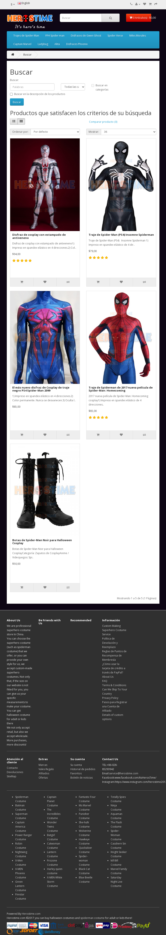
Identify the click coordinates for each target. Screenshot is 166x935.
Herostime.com (31, 913)
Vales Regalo (46, 769)
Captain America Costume (20, 827)
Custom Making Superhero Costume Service (114, 630)
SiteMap (11, 776)
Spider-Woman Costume (116, 835)
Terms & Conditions (114, 685)
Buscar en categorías (99, 87)
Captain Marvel (22, 44)
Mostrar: (94, 132)
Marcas (43, 765)
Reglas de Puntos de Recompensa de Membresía (114, 655)
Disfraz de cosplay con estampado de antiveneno (39, 236)
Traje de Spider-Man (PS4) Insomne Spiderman (121, 235)
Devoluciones (15, 772)
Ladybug (43, 44)
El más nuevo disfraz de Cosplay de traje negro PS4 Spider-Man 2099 (40, 389)
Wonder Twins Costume (52, 827)
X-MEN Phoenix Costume (20, 873)
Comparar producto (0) (103, 122)
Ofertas (43, 777)
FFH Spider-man (54, 35)
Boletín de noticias (81, 777)
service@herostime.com (123, 773)
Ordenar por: (20, 132)
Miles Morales (137, 35)
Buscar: (14, 80)
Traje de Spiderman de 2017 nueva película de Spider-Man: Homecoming (121, 389)
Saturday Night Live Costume (116, 882)
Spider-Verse (115, 35)
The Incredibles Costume (53, 814)
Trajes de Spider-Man (26, 35)
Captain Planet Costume (52, 801)
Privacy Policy (110, 698)
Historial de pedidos (82, 769)
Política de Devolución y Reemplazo (110, 643)
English (24, 3)
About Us (107, 677)
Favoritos (76, 773)
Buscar (27, 54)
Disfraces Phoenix (77, 44)
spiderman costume (92, 918)
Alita (57, 44)
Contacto (12, 768)
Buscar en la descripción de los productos (37, 94)
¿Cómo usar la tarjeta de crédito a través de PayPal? (113, 668)
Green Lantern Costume (20, 886)
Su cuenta (76, 765)
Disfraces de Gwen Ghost (86, 35)
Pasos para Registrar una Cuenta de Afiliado (114, 706)
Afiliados (44, 773)
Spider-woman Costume (84, 860)
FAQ (104, 681)
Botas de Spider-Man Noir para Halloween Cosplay (42, 541)
